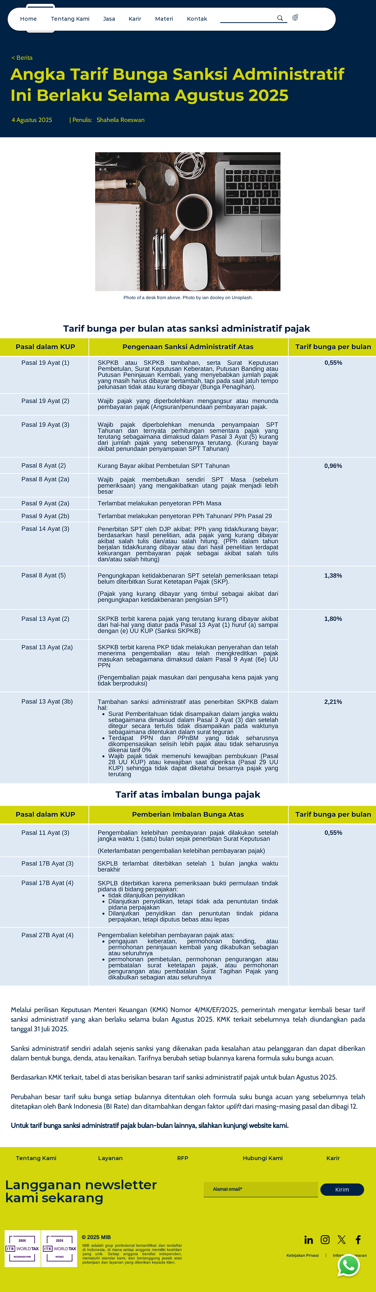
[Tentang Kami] (37, 1158)
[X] (342, 1240)
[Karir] (334, 1158)
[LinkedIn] (309, 1240)
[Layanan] (111, 1158)
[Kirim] (342, 1189)
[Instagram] (325, 1240)
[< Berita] (37, 58)
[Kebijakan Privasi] (303, 1255)
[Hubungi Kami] (263, 1158)
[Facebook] (358, 1240)
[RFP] (183, 1158)
